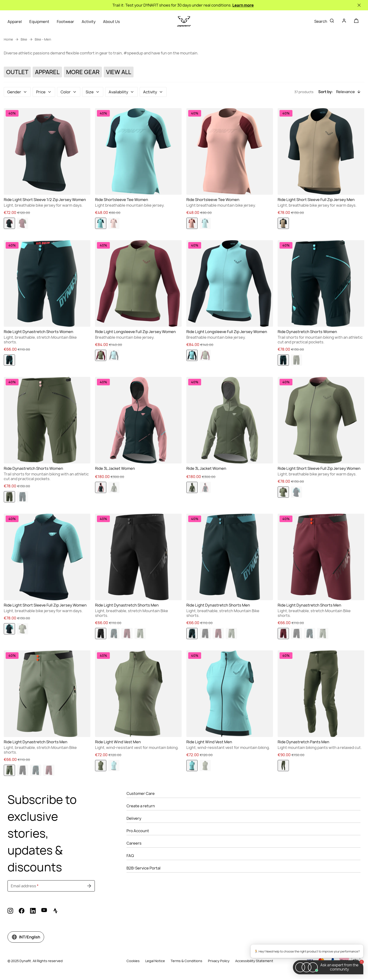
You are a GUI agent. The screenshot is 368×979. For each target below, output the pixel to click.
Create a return (140, 805)
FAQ (130, 855)
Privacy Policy (219, 961)
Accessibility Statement (254, 961)
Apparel (15, 21)
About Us (111, 21)
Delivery (133, 818)
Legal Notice (155, 961)
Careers (134, 843)
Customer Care (140, 793)
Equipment (39, 21)
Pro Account (137, 830)
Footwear (65, 21)
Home (8, 39)
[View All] (119, 72)
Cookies (133, 961)
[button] (17, 92)
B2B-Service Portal (143, 868)
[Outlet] (17, 72)
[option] (9, 223)
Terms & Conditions (186, 961)
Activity (89, 21)
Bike (24, 39)
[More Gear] (83, 72)
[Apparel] (47, 72)
